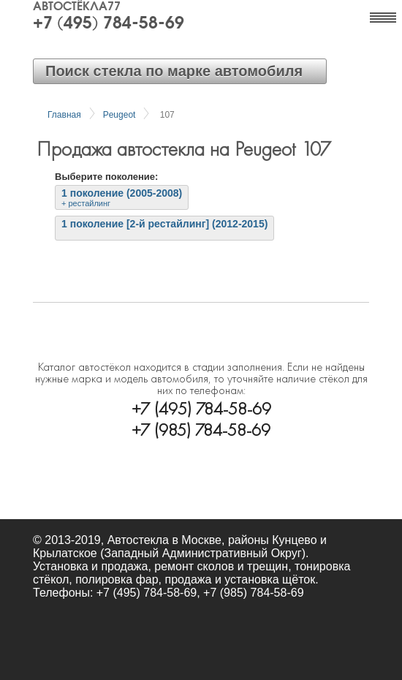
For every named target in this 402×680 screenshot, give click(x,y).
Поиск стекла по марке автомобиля (174, 71)
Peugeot (119, 115)
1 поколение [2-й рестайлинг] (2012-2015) (164, 224)
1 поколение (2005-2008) (121, 197)
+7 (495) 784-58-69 (108, 24)
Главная (64, 115)
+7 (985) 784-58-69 (201, 428)
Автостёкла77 (77, 7)
